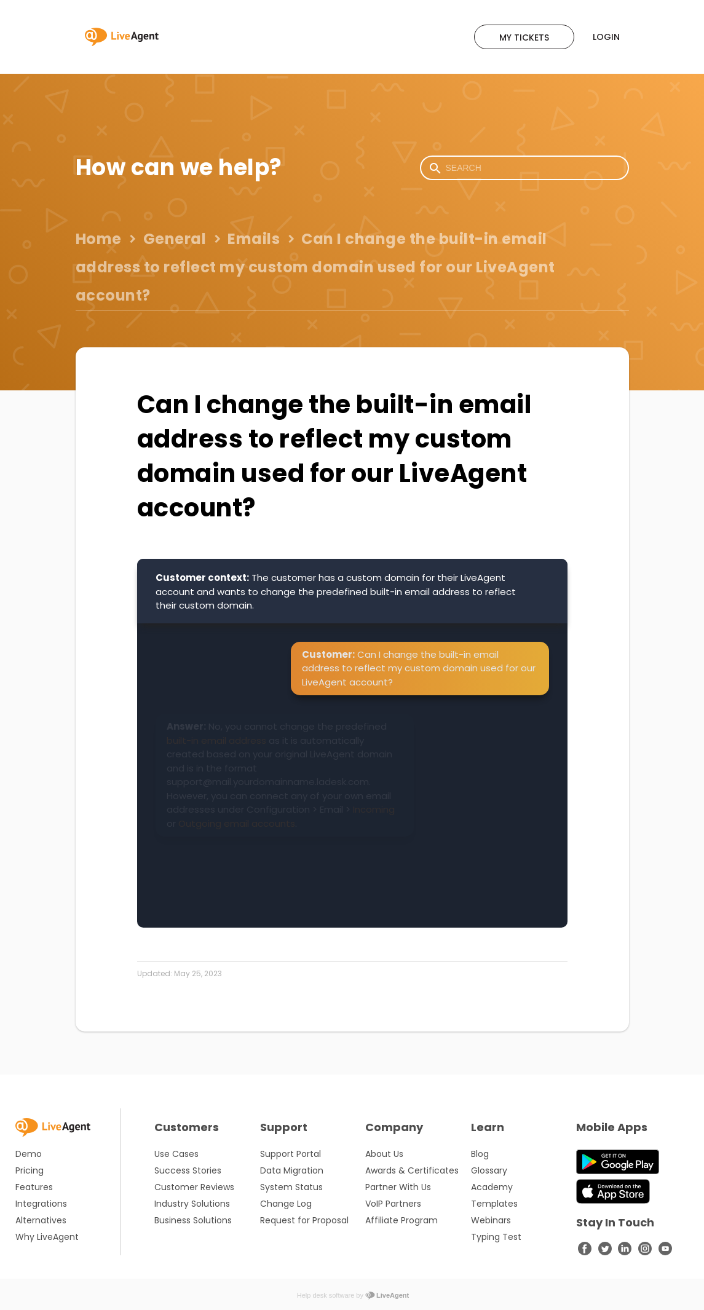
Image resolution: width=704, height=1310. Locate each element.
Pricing (29, 1170)
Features (34, 1187)
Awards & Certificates (412, 1170)
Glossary (489, 1170)
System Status (291, 1187)
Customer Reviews (194, 1187)
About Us (384, 1154)
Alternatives (40, 1220)
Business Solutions (193, 1220)
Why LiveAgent (47, 1237)
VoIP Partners (393, 1204)
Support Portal (290, 1154)
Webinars (491, 1220)
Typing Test (496, 1237)
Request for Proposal (304, 1220)
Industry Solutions (192, 1204)
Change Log (286, 1204)
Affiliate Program (401, 1220)
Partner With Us (398, 1187)
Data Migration (291, 1170)
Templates (494, 1204)
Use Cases (176, 1154)
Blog (480, 1154)
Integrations (41, 1204)
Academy (492, 1187)
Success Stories (187, 1170)
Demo (28, 1154)
